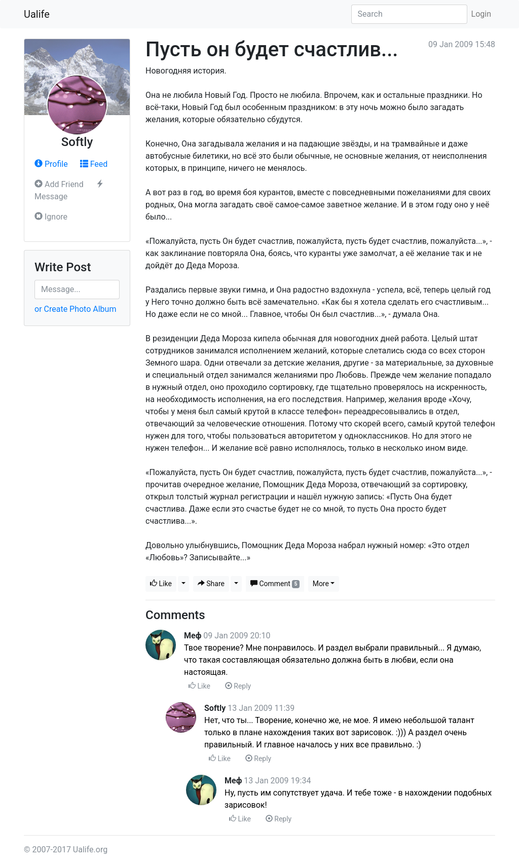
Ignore (50, 217)
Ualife (37, 14)
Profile (51, 164)
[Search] (409, 14)
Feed (94, 164)
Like (161, 584)
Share (211, 584)
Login (481, 14)
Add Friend (59, 184)
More (321, 584)
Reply (238, 686)
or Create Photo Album (75, 309)
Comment (275, 584)
